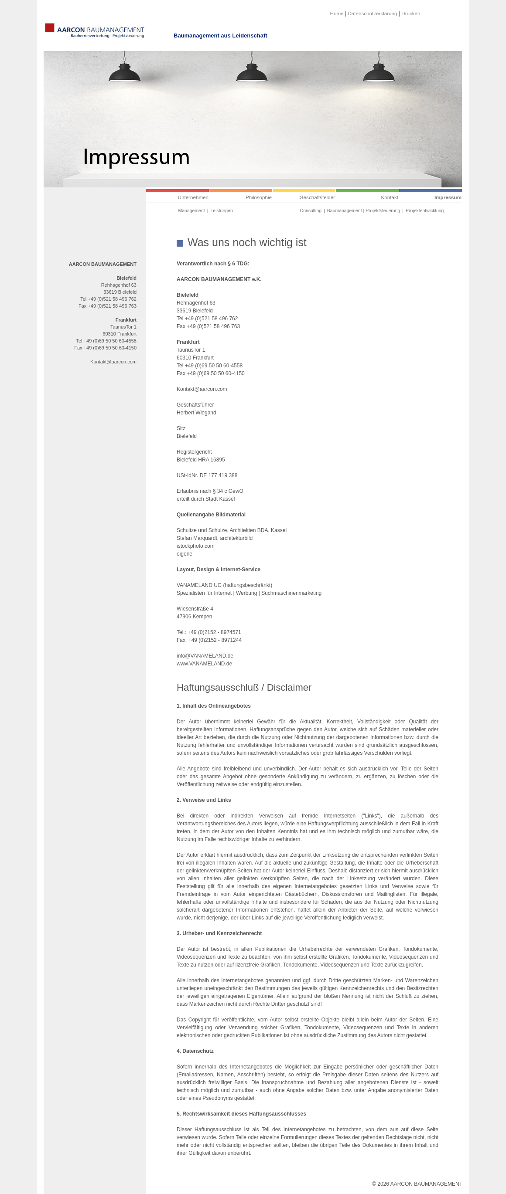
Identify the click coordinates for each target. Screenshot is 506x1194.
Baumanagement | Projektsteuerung (363, 210)
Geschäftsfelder (317, 197)
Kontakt (389, 197)
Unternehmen (193, 197)
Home (337, 13)
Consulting (310, 210)
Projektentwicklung (425, 210)
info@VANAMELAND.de (205, 656)
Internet (223, 593)
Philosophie (259, 197)
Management (191, 210)
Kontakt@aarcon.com (113, 361)
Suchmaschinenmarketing (291, 593)
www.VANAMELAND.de (204, 664)
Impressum (448, 197)
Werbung (246, 593)
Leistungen (221, 210)
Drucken (410, 13)
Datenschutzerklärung (372, 13)
